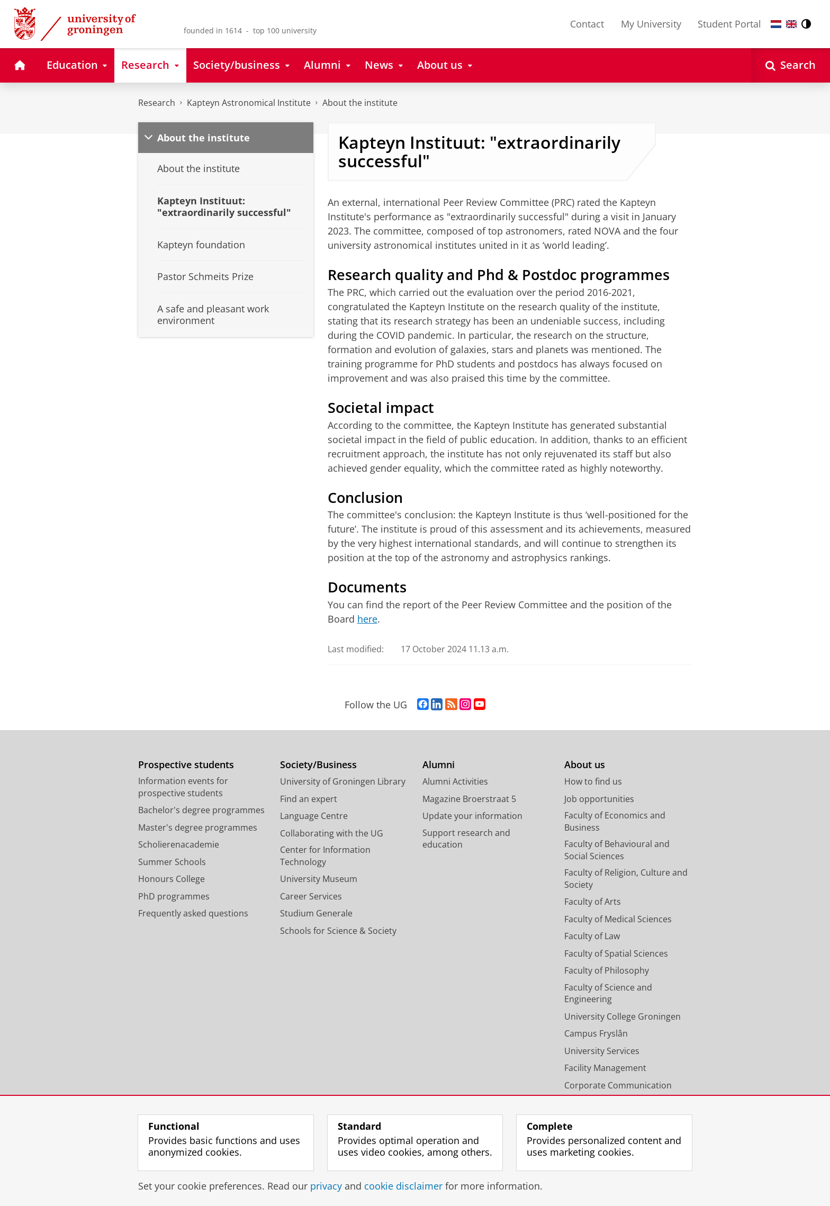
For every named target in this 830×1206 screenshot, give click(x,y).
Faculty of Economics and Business (614, 821)
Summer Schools (172, 862)
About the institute (360, 103)
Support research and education (466, 839)
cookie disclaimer (403, 1186)
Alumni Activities (455, 781)
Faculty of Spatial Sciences (616, 953)
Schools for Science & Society (338, 931)
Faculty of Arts (592, 901)
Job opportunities (599, 799)
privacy (326, 1186)
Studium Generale (316, 913)
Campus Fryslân (596, 1033)
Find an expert (308, 799)
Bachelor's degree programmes (201, 810)
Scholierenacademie (178, 844)
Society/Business (318, 765)
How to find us (593, 781)
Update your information (472, 816)
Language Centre (314, 816)
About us (584, 765)
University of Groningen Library (342, 781)
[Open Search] (790, 65)
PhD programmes (174, 896)
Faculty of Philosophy (606, 970)
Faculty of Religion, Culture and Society (626, 878)
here (367, 619)
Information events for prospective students (183, 787)
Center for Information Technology (325, 856)
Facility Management (605, 1068)
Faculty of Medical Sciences (618, 919)
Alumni (438, 765)
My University (651, 23)
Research (156, 103)
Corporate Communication (618, 1085)
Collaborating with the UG (331, 833)
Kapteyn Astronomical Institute (249, 103)
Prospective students (186, 765)
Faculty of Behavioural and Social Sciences (617, 850)
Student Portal (729, 23)
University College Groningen (622, 1016)
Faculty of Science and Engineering (608, 993)
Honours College (171, 879)
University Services (601, 1051)
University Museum (318, 879)
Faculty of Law (592, 936)
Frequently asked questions (193, 913)
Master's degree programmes (197, 827)
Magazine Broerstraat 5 (469, 799)
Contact (587, 23)
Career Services (311, 896)
